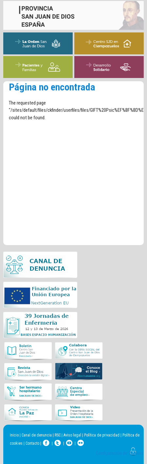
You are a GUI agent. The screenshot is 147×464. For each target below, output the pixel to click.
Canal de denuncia (37, 435)
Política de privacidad (101, 435)
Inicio (14, 435)
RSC (58, 435)
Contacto (32, 443)
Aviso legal (72, 435)
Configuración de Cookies (120, 453)
